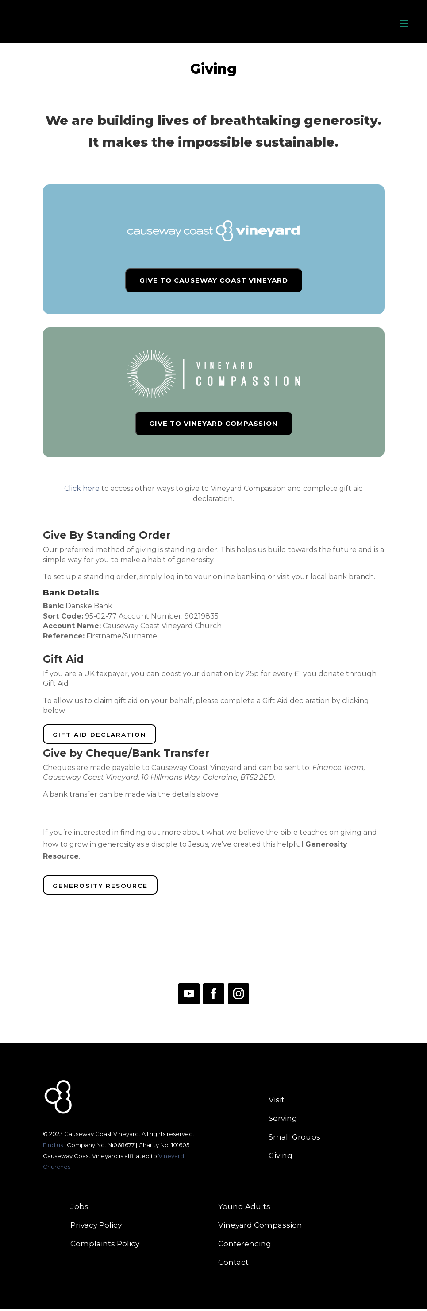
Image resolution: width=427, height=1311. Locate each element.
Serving (283, 1121)
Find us (53, 1147)
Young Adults (244, 1209)
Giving (280, 1158)
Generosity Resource (103, 887)
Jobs (79, 1209)
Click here (82, 488)
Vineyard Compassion (260, 1228)
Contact (233, 1265)
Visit (277, 1102)
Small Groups (294, 1140)
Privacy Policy (96, 1228)
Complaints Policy (104, 1246)
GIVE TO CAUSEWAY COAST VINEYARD (213, 280)
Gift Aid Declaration (102, 735)
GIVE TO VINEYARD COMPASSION (213, 423)
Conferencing (244, 1246)
